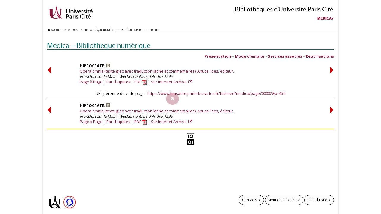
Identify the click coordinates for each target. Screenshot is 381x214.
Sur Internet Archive (169, 81)
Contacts (249, 199)
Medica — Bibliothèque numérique (98, 45)
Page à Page (91, 81)
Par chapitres (118, 81)
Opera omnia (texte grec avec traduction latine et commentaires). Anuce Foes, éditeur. (157, 71)
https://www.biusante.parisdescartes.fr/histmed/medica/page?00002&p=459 (216, 93)
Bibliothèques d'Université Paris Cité (284, 9)
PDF (140, 81)
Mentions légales (282, 199)
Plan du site (317, 199)
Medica (324, 18)
